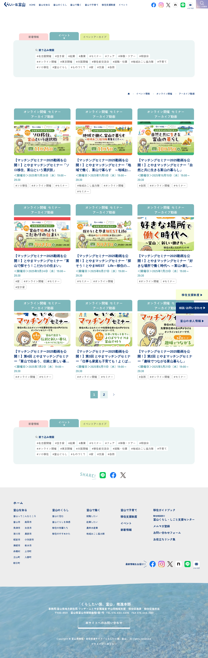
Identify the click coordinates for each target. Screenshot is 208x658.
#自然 (111, 67)
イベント (126, 523)
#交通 (100, 67)
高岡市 (28, 522)
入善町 (28, 557)
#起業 (71, 56)
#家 (91, 67)
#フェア (110, 56)
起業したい (92, 522)
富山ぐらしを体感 (61, 522)
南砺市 (16, 545)
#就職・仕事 (120, 61)
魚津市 (16, 527)
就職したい (92, 516)
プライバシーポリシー (104, 644)
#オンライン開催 (47, 61)
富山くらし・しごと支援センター (174, 517)
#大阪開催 (82, 61)
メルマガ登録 (161, 526)
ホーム (18, 502)
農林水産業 (92, 527)
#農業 (82, 56)
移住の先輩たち (60, 527)
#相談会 (144, 56)
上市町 (28, 551)
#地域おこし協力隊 (142, 61)
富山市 (16, 522)
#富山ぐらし (59, 67)
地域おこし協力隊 (95, 533)
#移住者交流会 (100, 61)
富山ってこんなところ (24, 516)
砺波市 (16, 539)
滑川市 (16, 533)
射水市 (28, 545)
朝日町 (16, 563)
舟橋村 (16, 551)
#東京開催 (66, 61)
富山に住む (58, 516)
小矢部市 (29, 539)
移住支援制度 (129, 516)
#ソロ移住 (43, 67)
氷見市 (28, 527)
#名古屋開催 (44, 56)
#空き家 (60, 56)
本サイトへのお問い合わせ (104, 623)
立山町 (16, 557)
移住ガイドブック (164, 510)
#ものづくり (78, 67)
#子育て (162, 61)
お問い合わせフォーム (167, 533)
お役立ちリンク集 (164, 539)
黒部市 (28, 533)
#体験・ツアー (127, 56)
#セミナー (95, 56)
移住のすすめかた (61, 533)
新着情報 (126, 530)
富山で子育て (129, 510)
